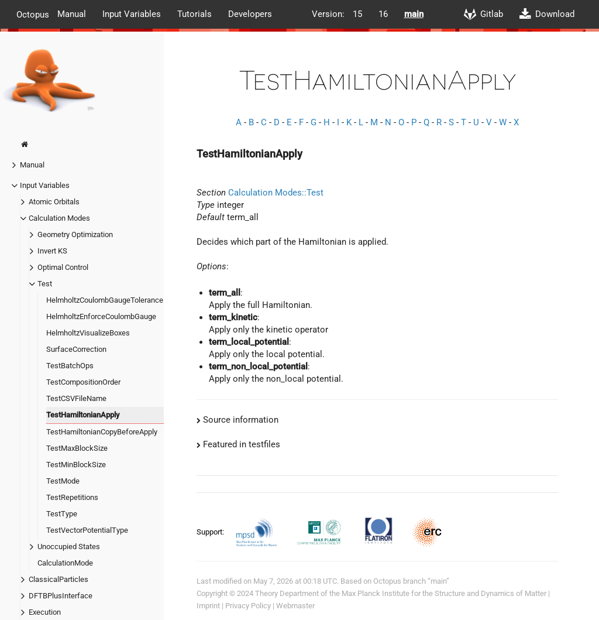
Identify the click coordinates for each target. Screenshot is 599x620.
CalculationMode (65, 563)
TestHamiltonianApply (82, 414)
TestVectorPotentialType (87, 530)
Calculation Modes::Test (275, 192)
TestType (61, 513)
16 (383, 14)
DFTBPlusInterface (60, 595)
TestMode (63, 481)
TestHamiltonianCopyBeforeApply (101, 431)
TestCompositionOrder (83, 382)
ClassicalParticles (58, 579)
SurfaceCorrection (76, 349)
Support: (211, 531)
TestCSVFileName (76, 398)
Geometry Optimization (75, 234)
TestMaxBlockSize (77, 448)
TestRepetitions (72, 497)
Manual (71, 14)
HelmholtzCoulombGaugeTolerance (104, 300)
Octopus (32, 14)
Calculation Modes (59, 218)
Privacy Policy (248, 605)
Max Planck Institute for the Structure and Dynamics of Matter (444, 593)
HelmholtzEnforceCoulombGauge (101, 316)
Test (44, 283)
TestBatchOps (70, 365)
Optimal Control (62, 267)
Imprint (208, 605)
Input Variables (131, 14)
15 (357, 14)
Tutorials (194, 14)
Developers (250, 14)
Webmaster (295, 605)
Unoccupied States (68, 546)
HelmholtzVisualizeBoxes (88, 332)
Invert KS (52, 250)
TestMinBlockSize (76, 464)
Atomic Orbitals (54, 201)
